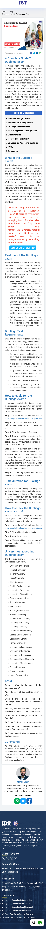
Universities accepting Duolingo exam (19, 553)
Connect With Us (10, 853)
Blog (11, 12)
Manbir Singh (23, 782)
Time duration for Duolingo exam (22, 482)
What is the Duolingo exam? (18, 159)
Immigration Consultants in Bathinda (16, 910)
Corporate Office (10, 864)
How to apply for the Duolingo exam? (18, 397)
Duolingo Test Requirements (14, 333)
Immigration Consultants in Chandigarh (17, 907)
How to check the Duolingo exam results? (23, 509)
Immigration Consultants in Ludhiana (16, 903)
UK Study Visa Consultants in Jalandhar (18, 914)
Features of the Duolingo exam (21, 257)
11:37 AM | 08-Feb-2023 (14, 53)
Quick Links (8, 895)
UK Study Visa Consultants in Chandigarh (18, 917)
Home (4, 12)
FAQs (8, 681)
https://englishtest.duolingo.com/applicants (23, 418)
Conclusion (12, 741)
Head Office (8, 878)
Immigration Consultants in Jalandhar (17, 900)
